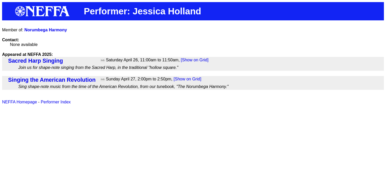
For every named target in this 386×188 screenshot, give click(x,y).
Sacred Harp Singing (35, 61)
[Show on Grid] (194, 60)
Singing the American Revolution (52, 80)
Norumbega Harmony (45, 30)
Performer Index (56, 102)
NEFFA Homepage (19, 102)
